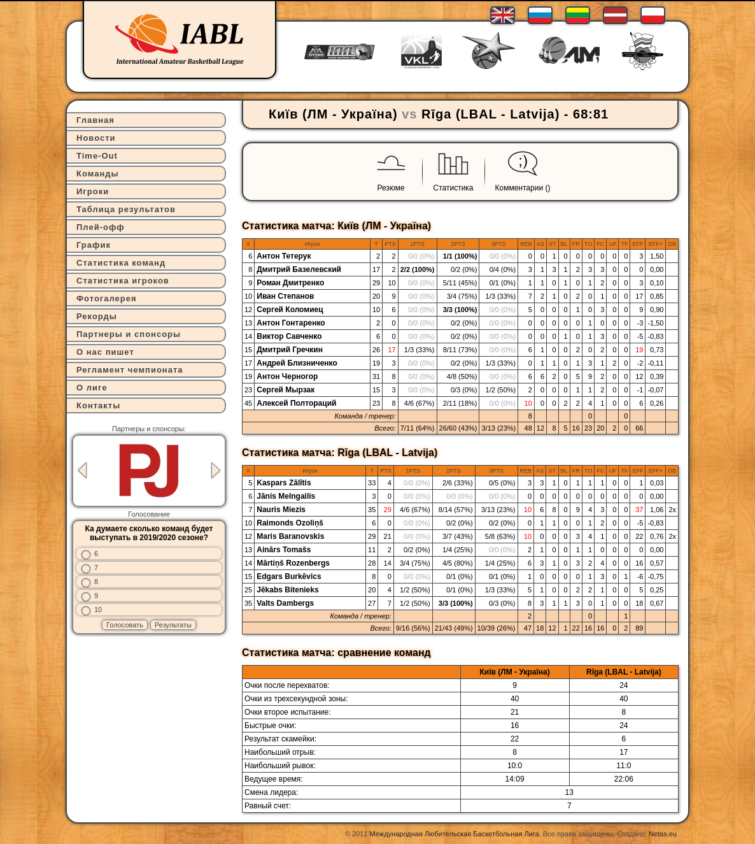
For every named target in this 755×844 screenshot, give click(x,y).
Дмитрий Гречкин (290, 349)
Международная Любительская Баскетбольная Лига (454, 834)
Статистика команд (121, 263)
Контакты (98, 405)
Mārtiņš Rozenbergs (293, 563)
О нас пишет (105, 352)
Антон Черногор (287, 376)
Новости (96, 138)
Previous (82, 470)
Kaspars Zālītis (284, 482)
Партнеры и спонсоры (128, 334)
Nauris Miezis (281, 509)
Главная (95, 120)
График (93, 245)
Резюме (390, 187)
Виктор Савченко (289, 336)
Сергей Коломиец (290, 309)
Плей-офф (100, 227)
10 (98, 609)
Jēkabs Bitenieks (287, 589)
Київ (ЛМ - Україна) (333, 114)
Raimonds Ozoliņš (290, 523)
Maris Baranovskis (290, 536)
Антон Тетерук (284, 256)
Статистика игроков (122, 280)
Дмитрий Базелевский (299, 269)
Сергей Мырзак (285, 389)
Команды (97, 173)
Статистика (454, 187)
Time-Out (97, 156)
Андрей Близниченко (297, 363)
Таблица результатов (126, 209)
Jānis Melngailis (286, 496)
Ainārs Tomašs (284, 549)
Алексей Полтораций (296, 403)
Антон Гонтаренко (291, 322)
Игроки (92, 191)
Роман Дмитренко (290, 282)
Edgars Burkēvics (289, 576)
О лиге (92, 387)
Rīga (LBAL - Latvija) (490, 114)
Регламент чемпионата (129, 370)
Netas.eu (663, 834)
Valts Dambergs (285, 603)
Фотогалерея (106, 298)
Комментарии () (523, 187)
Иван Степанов (285, 296)
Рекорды (96, 316)
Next (215, 470)
